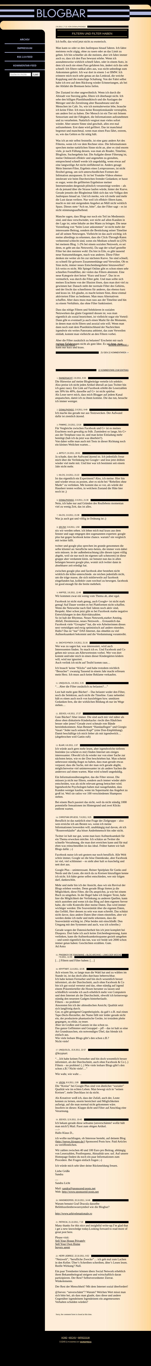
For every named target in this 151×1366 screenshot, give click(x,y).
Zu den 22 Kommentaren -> (115, 353)
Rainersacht (66, 378)
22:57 (83, 1050)
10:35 (82, 969)
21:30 (86, 500)
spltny (62, 527)
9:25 (89, 817)
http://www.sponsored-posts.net (80, 1191)
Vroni (62, 1082)
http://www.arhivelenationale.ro (73, 1213)
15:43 (79, 1120)
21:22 (77, 475)
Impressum (24, 48)
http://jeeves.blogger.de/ (70, 1141)
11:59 (69, 957)
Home (64, 1338)
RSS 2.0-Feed (25, 56)
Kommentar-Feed (25, 65)
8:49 (85, 410)
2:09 (76, 1082)
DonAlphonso (66, 410)
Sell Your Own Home (67, 1244)
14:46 (87, 1200)
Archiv (24, 39)
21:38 (77, 515)
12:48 (78, 592)
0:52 (87, 1256)
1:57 (76, 745)
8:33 (84, 378)
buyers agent (62, 1247)
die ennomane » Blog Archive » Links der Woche (95, 955)
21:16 (85, 643)
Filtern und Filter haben (92, 33)
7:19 (81, 1222)
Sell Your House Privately (70, 1240)
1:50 (77, 527)
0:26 (82, 683)
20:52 (77, 453)
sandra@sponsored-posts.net (78, 1188)
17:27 (78, 714)
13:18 (78, 425)
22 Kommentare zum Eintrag (113, 370)
